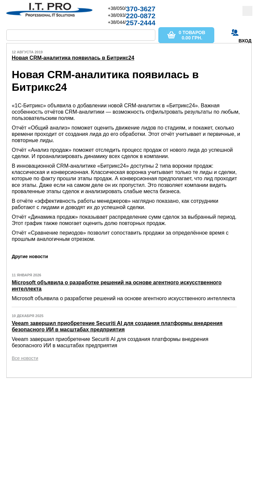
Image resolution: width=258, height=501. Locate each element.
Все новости (25, 358)
